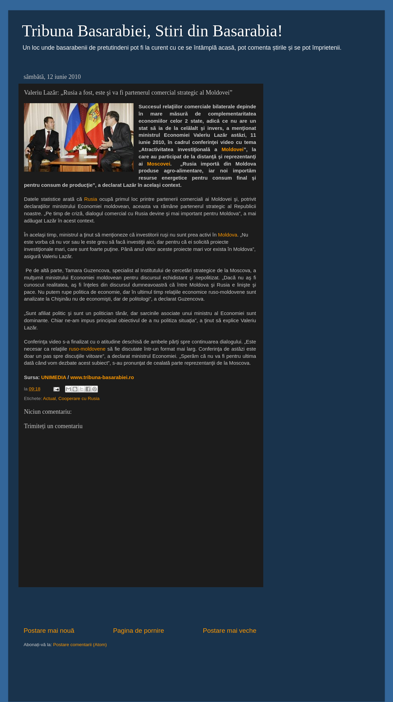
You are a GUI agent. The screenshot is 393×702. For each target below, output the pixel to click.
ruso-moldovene (87, 349)
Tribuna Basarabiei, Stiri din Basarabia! (152, 31)
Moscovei (158, 164)
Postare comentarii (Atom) (80, 644)
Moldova (227, 235)
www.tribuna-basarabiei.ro (102, 377)
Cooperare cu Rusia (79, 398)
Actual (49, 398)
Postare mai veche (229, 630)
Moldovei (232, 149)
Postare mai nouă (49, 630)
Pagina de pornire (138, 630)
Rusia (90, 199)
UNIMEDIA (53, 377)
